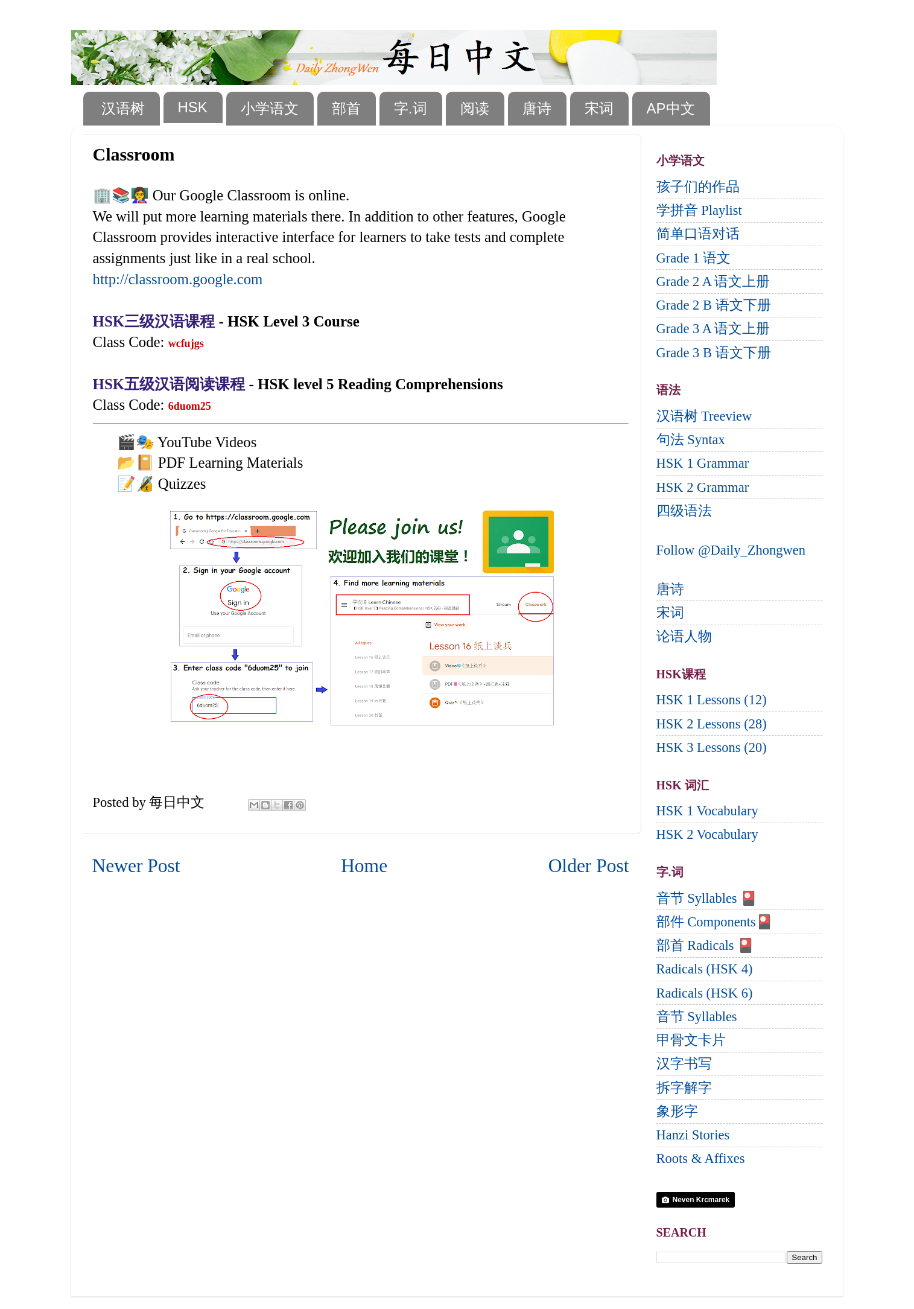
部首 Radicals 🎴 (705, 945)
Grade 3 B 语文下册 (713, 352)
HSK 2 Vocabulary (707, 834)
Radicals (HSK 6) (704, 993)
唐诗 (536, 108)
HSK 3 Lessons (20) (711, 747)
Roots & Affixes (700, 1158)
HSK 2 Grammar (702, 487)
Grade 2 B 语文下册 (713, 305)
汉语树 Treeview (704, 416)
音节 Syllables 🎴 (707, 898)
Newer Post (136, 865)
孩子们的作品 (698, 186)
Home (364, 865)
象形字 (677, 1111)
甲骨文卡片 (691, 1040)
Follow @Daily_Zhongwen (731, 550)
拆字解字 (684, 1087)
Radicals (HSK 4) (704, 968)
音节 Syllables (696, 1016)
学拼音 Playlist (699, 210)
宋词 (599, 108)
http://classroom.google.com (178, 279)
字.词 (410, 108)
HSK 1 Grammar (702, 463)
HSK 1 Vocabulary (707, 810)
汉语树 (123, 108)
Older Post (588, 865)
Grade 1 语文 (693, 258)
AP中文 (671, 108)
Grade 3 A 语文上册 (713, 328)
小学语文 (270, 108)
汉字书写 (684, 1063)
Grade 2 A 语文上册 (713, 281)
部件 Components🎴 (714, 921)
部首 (346, 108)
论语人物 (684, 636)
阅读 (474, 108)
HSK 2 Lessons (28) (711, 723)
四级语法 (684, 510)
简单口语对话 (698, 233)
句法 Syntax (690, 439)
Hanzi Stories (693, 1134)
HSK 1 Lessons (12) (711, 699)
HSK (193, 107)
